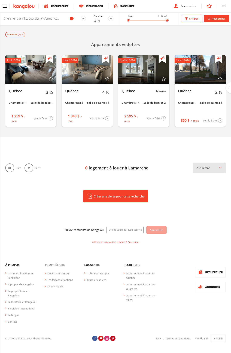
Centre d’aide (55, 286)
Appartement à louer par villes (141, 298)
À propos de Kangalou (21, 284)
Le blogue (13, 315)
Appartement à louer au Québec (140, 275)
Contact (12, 321)
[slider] (128, 20)
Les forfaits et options (60, 280)
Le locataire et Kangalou (22, 302)
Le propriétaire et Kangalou (18, 293)
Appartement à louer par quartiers (141, 286)
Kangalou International (21, 308)
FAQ (158, 338)
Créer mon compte (58, 273)
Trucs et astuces (96, 280)
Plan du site (201, 338)
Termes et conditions (177, 338)
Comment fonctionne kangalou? (20, 275)
